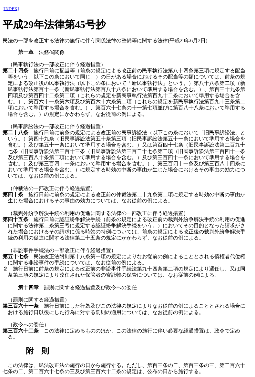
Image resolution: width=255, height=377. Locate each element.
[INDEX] (11, 8)
